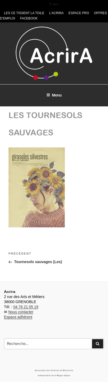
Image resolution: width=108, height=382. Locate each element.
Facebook (29, 18)
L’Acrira (56, 13)
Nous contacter (20, 312)
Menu (54, 4)
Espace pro (79, 13)
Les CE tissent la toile (24, 13)
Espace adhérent (18, 317)
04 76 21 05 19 (25, 307)
